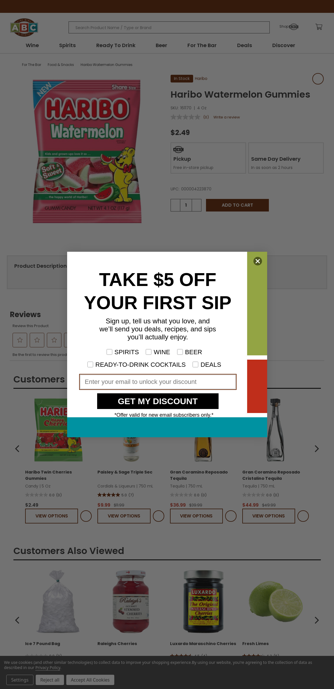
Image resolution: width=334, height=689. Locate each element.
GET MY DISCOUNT (157, 401)
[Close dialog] (257, 261)
